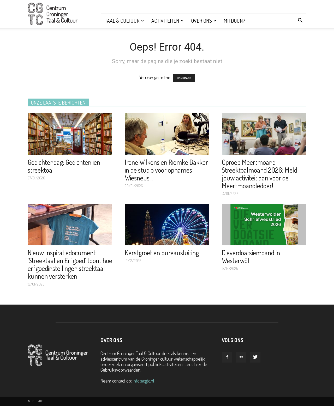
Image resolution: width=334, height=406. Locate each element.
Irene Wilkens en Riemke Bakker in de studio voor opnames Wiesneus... (166, 170)
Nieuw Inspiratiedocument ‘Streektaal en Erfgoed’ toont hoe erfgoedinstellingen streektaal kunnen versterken (70, 264)
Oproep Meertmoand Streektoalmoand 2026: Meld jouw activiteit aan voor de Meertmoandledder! (259, 174)
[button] (300, 20)
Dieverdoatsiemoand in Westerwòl (251, 256)
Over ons (203, 20)
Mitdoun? (234, 20)
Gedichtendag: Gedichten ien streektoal (64, 166)
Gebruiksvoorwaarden (120, 370)
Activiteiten (167, 20)
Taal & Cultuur (124, 20)
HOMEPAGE (184, 78)
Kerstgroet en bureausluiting (162, 252)
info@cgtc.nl (143, 381)
